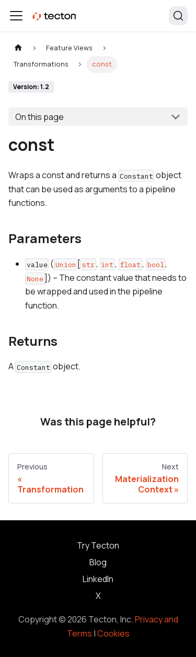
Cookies (113, 633)
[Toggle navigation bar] (16, 16)
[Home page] (18, 48)
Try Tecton (98, 545)
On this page (39, 117)
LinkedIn (98, 579)
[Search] (178, 15)
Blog (98, 562)
